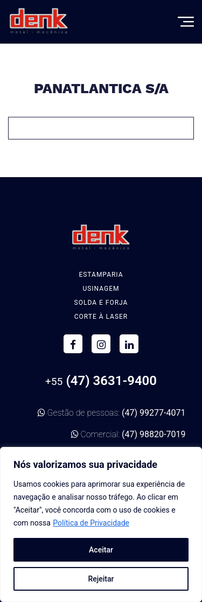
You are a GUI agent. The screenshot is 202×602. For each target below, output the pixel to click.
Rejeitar (101, 579)
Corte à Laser (101, 316)
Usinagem (100, 288)
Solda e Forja (101, 302)
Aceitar (101, 549)
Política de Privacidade (91, 523)
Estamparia (101, 274)
